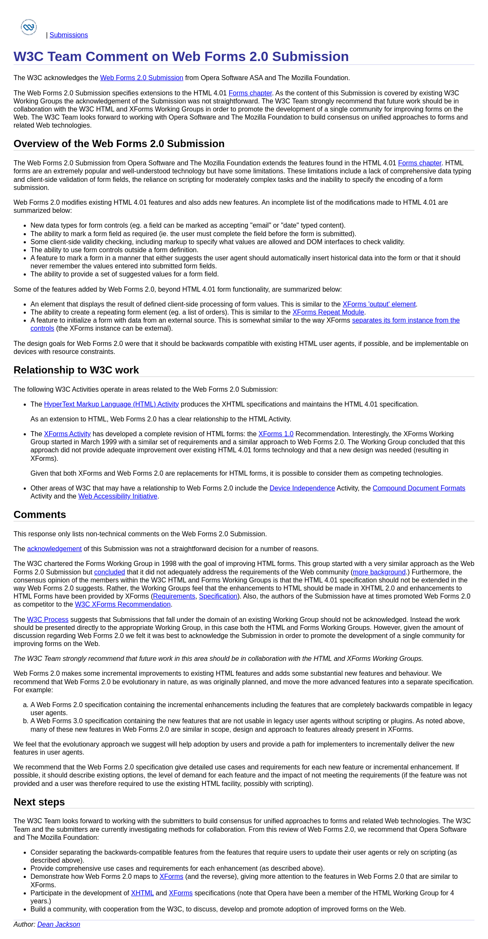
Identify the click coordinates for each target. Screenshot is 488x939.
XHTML (142, 893)
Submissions (69, 35)
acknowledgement (54, 548)
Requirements (174, 596)
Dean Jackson (58, 924)
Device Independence (302, 488)
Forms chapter (250, 93)
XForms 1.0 (276, 433)
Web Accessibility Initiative (117, 496)
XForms (171, 876)
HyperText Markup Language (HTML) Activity (111, 404)
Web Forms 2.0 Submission (141, 77)
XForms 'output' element (379, 304)
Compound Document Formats (419, 488)
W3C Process (48, 619)
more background (379, 572)
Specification (218, 596)
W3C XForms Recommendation (123, 604)
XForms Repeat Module (328, 312)
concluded (109, 572)
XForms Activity (67, 433)
